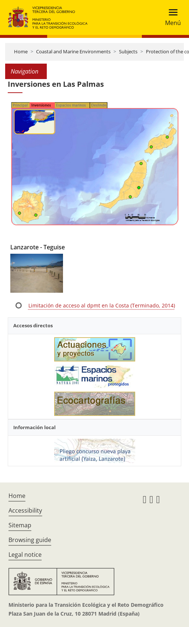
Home (21, 51)
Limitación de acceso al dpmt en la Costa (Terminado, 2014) (101, 305)
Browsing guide (29, 540)
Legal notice (25, 555)
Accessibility (25, 510)
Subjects (128, 51)
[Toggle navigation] (170, 17)
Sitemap (19, 525)
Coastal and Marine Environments (73, 51)
